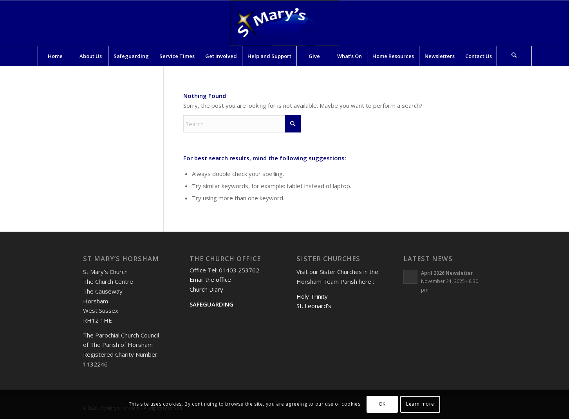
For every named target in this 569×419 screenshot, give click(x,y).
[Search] (514, 56)
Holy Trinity (312, 296)
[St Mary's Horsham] (284, 23)
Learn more (420, 404)
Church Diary (206, 289)
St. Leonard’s (313, 306)
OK (382, 404)
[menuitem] (55, 56)
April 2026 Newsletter (447, 272)
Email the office (210, 279)
